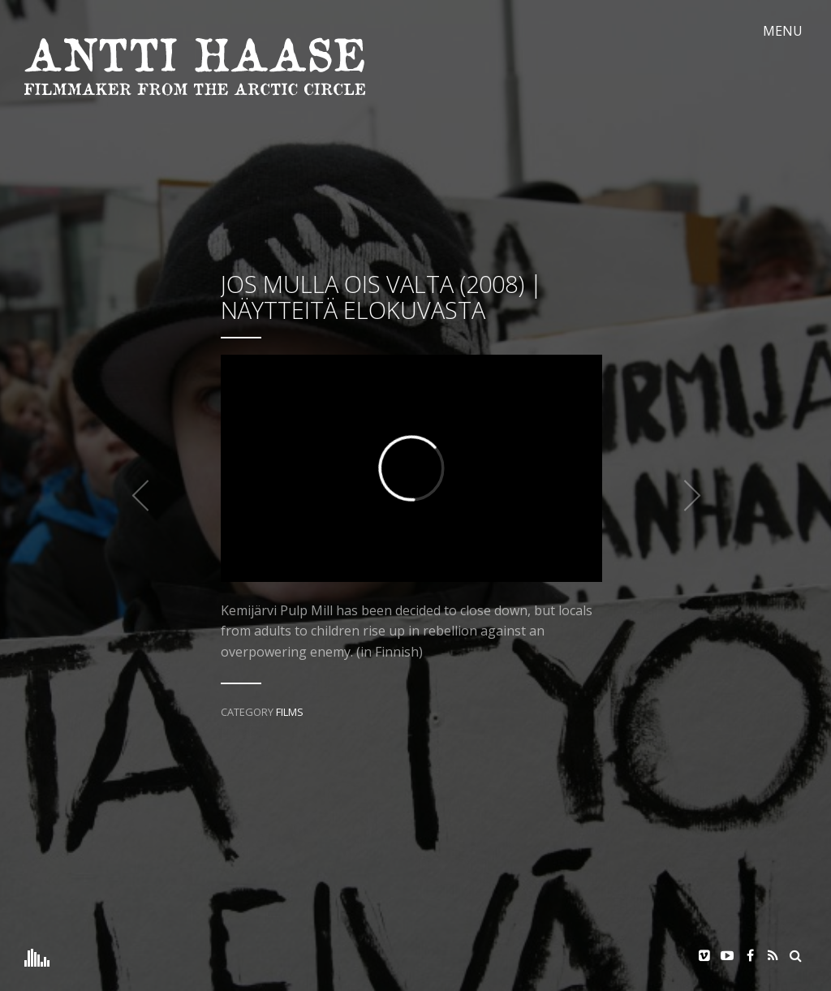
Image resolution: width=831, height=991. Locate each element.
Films (290, 711)
